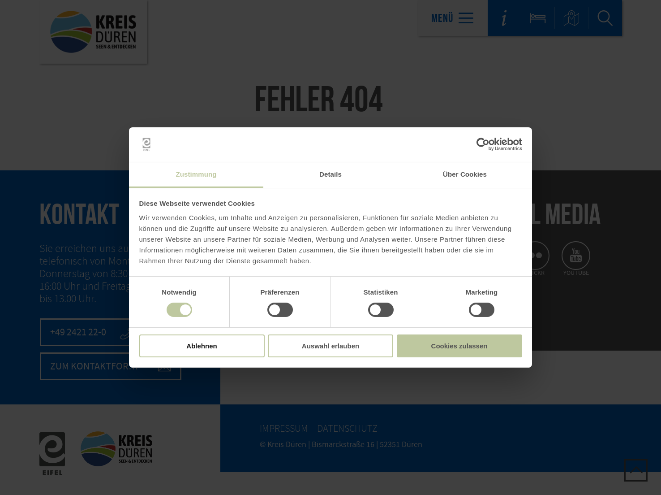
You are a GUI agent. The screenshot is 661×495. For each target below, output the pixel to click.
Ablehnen (201, 346)
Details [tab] (330, 174)
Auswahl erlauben (330, 346)
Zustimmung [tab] (196, 174)
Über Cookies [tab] (465, 174)
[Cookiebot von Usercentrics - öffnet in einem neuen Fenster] (483, 144)
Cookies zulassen (459, 346)
